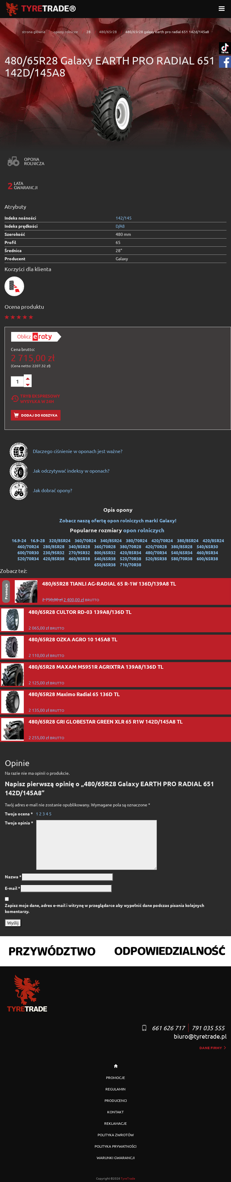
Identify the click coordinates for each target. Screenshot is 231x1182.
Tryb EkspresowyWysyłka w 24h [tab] (35, 398)
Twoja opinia (19, 822)
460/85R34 (207, 552)
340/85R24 (111, 540)
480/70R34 (156, 552)
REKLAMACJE (115, 1123)
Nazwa (13, 876)
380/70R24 (136, 540)
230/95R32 (53, 552)
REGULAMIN (115, 1089)
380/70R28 (130, 546)
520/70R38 (130, 558)
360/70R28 (105, 546)
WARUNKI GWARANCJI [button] (116, 1157)
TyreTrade (128, 1178)
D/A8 (120, 226)
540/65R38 (105, 558)
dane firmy (212, 1047)
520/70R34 (28, 558)
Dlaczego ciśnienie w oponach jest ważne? (65, 451)
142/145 (124, 217)
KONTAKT (115, 1111)
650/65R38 (105, 564)
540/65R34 (181, 552)
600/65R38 (207, 558)
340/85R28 (79, 546)
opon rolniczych (144, 530)
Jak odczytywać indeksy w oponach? (59, 470)
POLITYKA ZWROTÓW (116, 1134)
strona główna (33, 31)
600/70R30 (28, 552)
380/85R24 (187, 540)
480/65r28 (108, 31)
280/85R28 (53, 546)
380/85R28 (181, 546)
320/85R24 (59, 540)
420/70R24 (162, 540)
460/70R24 (28, 546)
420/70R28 (156, 546)
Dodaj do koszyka (36, 415)
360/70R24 (85, 540)
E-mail (12, 888)
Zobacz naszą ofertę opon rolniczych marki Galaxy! (117, 520)
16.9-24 (19, 540)
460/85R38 (79, 558)
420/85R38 (53, 558)
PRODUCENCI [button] (116, 1100)
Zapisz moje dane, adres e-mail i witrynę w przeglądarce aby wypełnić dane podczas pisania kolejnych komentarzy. (104, 908)
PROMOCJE (115, 1077)
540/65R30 (207, 546)
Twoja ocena (19, 813)
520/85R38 (156, 558)
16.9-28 (37, 540)
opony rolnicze (66, 31)
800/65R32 (105, 552)
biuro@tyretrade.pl (200, 1036)
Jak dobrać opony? (40, 490)
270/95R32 (79, 552)
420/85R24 (213, 540)
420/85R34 (130, 552)
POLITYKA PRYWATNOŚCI (115, 1146)
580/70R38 (181, 558)
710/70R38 (130, 564)
